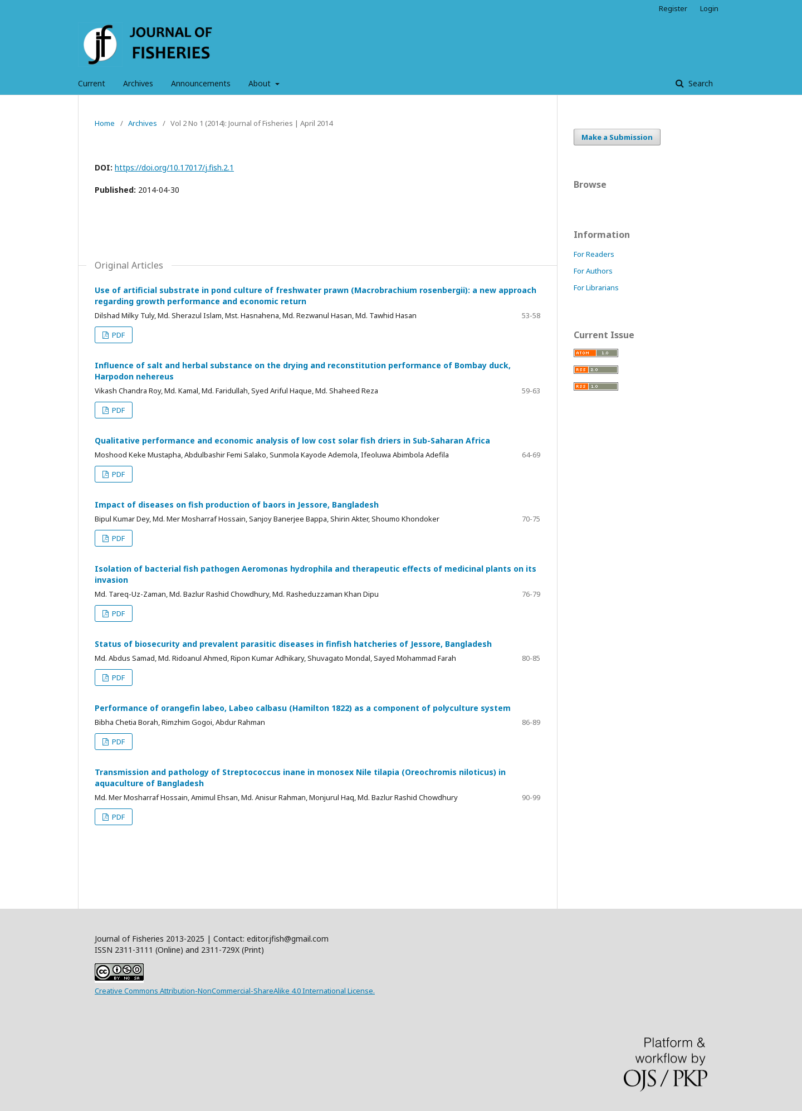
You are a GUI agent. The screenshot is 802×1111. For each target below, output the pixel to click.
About (260, 83)
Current (91, 83)
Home (105, 123)
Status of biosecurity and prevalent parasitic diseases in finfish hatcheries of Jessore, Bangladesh (293, 644)
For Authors (593, 271)
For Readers (594, 254)
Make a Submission (617, 137)
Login (709, 8)
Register (673, 8)
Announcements (201, 83)
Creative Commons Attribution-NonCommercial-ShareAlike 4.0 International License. (235, 991)
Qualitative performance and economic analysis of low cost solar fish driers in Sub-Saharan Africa (292, 440)
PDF (117, 335)
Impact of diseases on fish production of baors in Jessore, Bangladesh (237, 504)
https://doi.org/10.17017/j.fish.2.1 (174, 167)
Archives (138, 83)
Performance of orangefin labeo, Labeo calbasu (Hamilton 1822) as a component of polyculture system (303, 708)
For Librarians (596, 287)
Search (699, 83)
